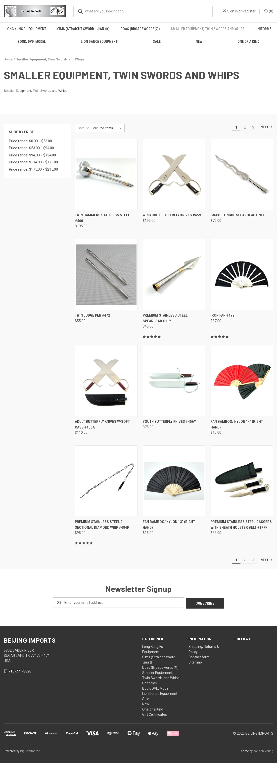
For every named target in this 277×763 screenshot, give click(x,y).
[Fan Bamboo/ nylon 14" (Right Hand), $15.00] (242, 380)
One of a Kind (152, 709)
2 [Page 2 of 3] (245, 127)
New (199, 42)
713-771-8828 (19, 670)
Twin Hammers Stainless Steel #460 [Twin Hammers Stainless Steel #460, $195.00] (102, 218)
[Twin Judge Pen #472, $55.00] (106, 274)
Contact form (199, 656)
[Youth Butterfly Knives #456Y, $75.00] (174, 380)
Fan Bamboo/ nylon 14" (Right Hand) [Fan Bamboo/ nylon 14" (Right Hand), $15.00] (237, 424)
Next (267, 127)
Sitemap (195, 662)
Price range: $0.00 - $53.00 (30, 141)
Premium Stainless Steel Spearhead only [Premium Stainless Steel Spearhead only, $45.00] (165, 318)
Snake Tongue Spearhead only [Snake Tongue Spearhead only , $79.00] (237, 215)
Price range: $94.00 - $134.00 (32, 155)
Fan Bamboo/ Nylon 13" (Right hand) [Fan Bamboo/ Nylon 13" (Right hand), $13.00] (169, 525)
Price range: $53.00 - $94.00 (31, 148)
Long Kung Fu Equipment (25, 29)
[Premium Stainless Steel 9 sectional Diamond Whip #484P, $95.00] (106, 480)
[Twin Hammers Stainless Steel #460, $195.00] (106, 174)
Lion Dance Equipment (99, 42)
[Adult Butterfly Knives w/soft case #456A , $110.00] (106, 380)
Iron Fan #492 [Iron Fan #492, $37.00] (222, 315)
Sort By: (83, 128)
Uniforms (263, 29)
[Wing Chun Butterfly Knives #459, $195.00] (174, 174)
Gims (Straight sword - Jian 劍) (83, 29)
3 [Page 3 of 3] (253, 127)
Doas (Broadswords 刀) (140, 29)
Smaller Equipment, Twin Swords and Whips (207, 29)
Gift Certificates (154, 714)
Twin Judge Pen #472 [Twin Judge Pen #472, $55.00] (92, 315)
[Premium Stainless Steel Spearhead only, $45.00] (174, 274)
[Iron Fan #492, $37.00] (242, 274)
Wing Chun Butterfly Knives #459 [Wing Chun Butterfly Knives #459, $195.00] (172, 215)
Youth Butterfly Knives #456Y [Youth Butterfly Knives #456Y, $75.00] (169, 421)
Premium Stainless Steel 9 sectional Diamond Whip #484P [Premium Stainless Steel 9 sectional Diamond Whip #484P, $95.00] (102, 525)
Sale (157, 42)
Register (249, 11)
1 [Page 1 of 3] (236, 127)
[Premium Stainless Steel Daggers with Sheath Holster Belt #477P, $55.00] (242, 480)
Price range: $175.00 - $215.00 (33, 169)
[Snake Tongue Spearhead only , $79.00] (242, 174)
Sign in (232, 11)
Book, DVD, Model (32, 42)
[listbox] (107, 128)
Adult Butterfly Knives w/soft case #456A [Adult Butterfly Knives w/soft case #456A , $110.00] (102, 424)
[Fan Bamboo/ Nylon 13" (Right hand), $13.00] (174, 480)
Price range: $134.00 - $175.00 (33, 162)
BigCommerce (30, 750)
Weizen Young (263, 750)
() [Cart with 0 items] (268, 11)
